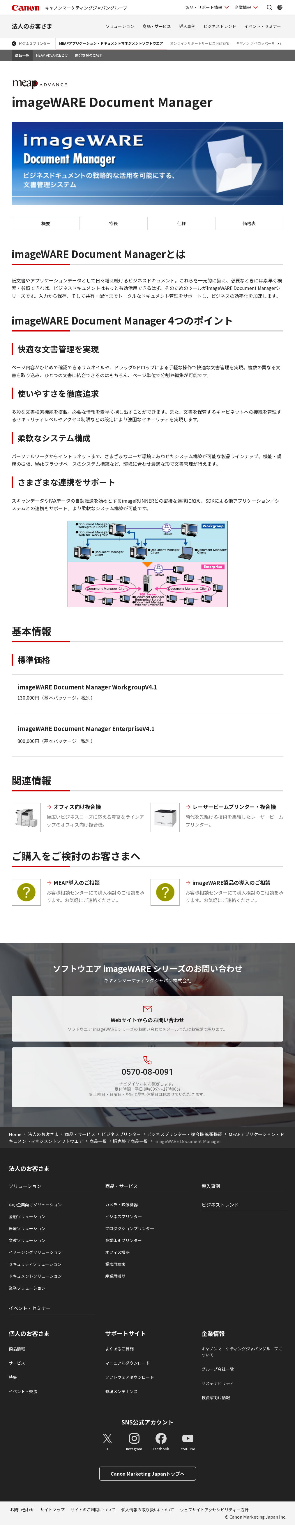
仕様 (181, 223)
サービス (17, 1363)
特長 (113, 223)
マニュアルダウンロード (127, 1363)
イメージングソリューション (35, 1252)
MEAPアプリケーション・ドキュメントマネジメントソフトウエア (111, 43)
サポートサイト (125, 1333)
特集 (13, 1377)
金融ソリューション (27, 1216)
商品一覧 (22, 55)
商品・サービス (156, 26)
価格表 (249, 223)
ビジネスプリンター (34, 43)
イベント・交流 (23, 1391)
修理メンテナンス (121, 1391)
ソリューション (120, 26)
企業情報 (213, 1333)
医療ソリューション (27, 1228)
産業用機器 (115, 1276)
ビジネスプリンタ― (123, 1216)
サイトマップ (52, 1510)
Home (15, 1134)
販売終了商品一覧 (130, 1141)
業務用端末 (115, 1264)
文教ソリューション (27, 1240)
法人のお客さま (32, 26)
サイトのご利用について (92, 1510)
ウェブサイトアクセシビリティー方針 (214, 1510)
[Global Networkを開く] (279, 7)
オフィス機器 (117, 1252)
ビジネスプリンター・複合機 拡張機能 (184, 1134)
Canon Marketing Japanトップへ (148, 1473)
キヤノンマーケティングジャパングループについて (242, 1352)
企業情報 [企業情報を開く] (243, 7)
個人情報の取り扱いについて (147, 1510)
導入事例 (187, 26)
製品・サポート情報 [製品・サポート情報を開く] (204, 7)
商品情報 (17, 1349)
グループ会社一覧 (218, 1369)
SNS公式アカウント (147, 1422)
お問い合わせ (22, 1510)
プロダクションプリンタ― (129, 1228)
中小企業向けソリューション (35, 1204)
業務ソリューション (27, 1288)
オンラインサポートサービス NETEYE (199, 43)
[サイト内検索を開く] (269, 7)
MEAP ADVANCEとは (52, 55)
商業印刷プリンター (123, 1240)
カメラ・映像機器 (121, 1204)
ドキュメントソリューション (35, 1276)
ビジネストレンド (220, 26)
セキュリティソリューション (35, 1264)
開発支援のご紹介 (89, 55)
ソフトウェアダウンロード (129, 1377)
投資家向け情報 (216, 1397)
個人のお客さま (29, 1333)
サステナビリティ (218, 1383)
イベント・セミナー (262, 26)
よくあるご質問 (119, 1349)
